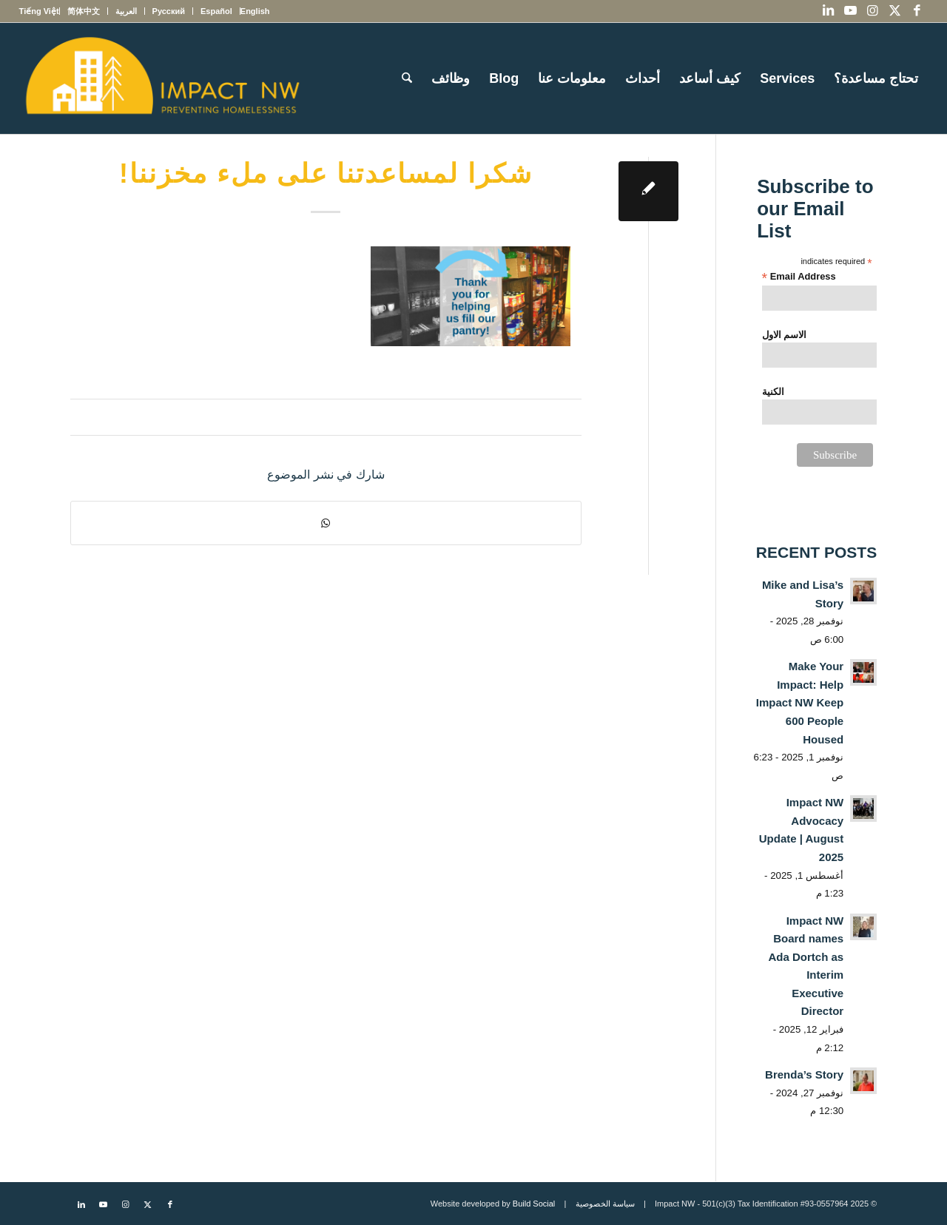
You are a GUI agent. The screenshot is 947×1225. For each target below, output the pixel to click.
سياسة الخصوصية (605, 1203)
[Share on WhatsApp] (326, 523)
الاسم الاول (784, 334)
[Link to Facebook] (917, 11)
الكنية (773, 391)
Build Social (534, 1203)
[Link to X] (894, 11)
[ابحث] (407, 78)
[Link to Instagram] (872, 11)
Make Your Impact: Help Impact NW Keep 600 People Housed (799, 702)
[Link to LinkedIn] (828, 11)
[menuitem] (255, 11)
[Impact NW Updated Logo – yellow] (162, 78)
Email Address (799, 277)
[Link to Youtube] (850, 11)
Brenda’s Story (804, 1074)
